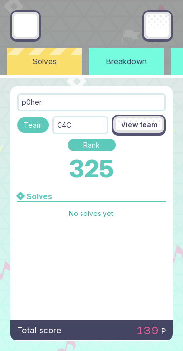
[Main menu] (157, 25)
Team (33, 125)
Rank (91, 145)
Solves (45, 61)
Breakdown (126, 61)
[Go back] (25, 25)
